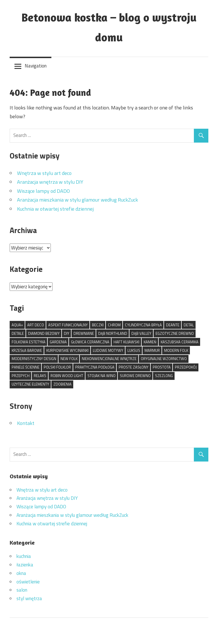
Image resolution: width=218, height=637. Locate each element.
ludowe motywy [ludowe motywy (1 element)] (108, 350)
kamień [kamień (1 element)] (150, 342)
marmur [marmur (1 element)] (152, 350)
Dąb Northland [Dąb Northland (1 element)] (112, 333)
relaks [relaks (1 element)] (40, 375)
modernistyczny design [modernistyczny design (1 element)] (34, 358)
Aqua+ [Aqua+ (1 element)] (17, 325)
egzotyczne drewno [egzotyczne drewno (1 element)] (175, 333)
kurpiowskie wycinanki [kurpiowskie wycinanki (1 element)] (67, 350)
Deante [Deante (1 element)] (172, 325)
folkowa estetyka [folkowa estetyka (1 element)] (28, 342)
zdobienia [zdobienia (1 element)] (62, 384)
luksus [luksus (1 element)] (133, 350)
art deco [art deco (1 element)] (35, 325)
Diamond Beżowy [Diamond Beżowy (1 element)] (44, 333)
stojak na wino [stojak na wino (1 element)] (101, 375)
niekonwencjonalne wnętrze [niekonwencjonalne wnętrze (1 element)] (109, 358)
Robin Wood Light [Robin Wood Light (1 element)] (67, 375)
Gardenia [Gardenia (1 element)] (58, 342)
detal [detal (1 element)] (189, 325)
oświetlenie (28, 581)
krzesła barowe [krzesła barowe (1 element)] (27, 350)
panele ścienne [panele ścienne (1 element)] (25, 367)
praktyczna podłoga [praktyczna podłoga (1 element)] (94, 367)
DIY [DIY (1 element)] (66, 333)
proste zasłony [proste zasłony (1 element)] (133, 367)
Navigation (36, 65)
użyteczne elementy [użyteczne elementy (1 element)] (30, 384)
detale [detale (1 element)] (18, 333)
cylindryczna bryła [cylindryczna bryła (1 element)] (143, 325)
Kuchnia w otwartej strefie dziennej (55, 209)
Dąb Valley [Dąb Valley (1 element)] (141, 333)
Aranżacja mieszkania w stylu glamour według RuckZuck (77, 200)
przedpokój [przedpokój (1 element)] (186, 367)
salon (21, 590)
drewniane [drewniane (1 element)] (84, 333)
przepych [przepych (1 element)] (21, 375)
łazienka (24, 564)
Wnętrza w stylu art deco (44, 173)
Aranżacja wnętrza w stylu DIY (50, 182)
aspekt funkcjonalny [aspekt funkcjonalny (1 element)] (68, 325)
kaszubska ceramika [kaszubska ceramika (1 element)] (179, 342)
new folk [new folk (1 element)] (68, 358)
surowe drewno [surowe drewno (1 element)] (135, 375)
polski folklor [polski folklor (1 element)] (57, 367)
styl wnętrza (29, 598)
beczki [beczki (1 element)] (98, 325)
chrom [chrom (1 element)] (114, 325)
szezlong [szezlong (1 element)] (164, 375)
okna (21, 573)
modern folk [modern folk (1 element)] (176, 350)
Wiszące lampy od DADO (43, 191)
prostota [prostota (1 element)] (162, 367)
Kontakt (25, 423)
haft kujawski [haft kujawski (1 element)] (126, 342)
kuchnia (23, 556)
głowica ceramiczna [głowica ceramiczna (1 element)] (90, 342)
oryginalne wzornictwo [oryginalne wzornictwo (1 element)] (164, 358)
